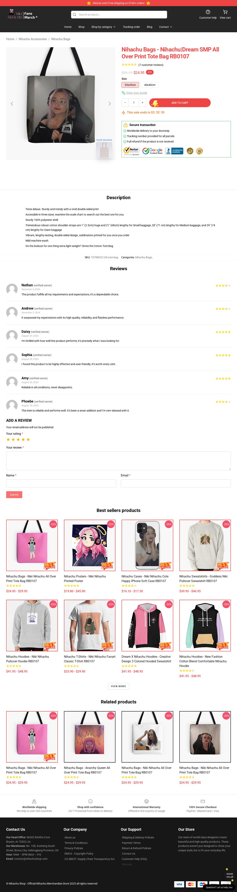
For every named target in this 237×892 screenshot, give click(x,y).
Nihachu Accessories (33, 39)
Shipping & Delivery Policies (138, 837)
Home (10, 39)
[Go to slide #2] (71, 170)
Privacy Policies (74, 848)
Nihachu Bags (60, 39)
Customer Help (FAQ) (134, 859)
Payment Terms (131, 842)
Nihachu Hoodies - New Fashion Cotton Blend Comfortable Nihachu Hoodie (203, 661)
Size (124, 78)
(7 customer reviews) (150, 64)
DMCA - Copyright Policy (79, 853)
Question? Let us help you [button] (219, 887)
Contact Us (128, 853)
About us (70, 837)
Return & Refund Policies (136, 848)
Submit (14, 494)
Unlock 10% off (229, 875)
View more (118, 686)
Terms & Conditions (76, 842)
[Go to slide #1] (51, 170)
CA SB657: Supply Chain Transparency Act (90, 859)
